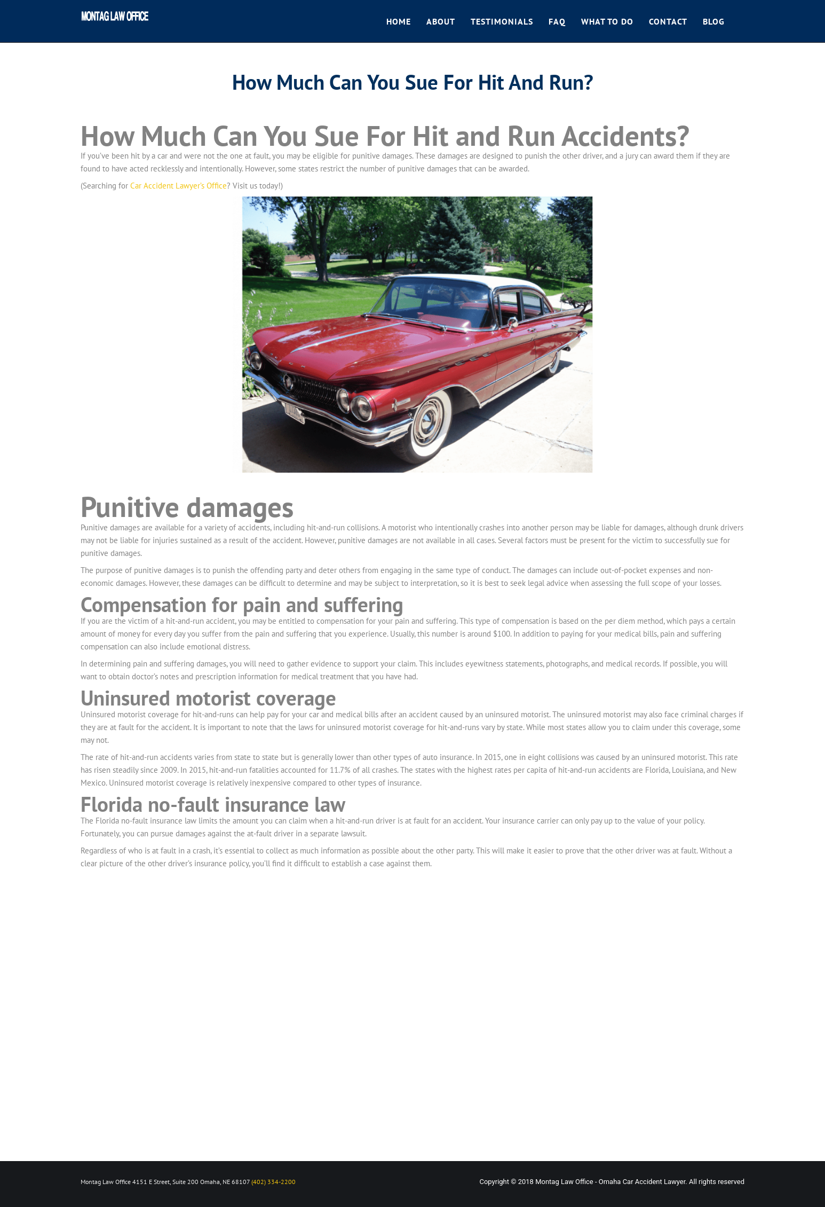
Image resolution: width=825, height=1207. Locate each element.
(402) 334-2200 (273, 1182)
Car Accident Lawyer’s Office (178, 186)
